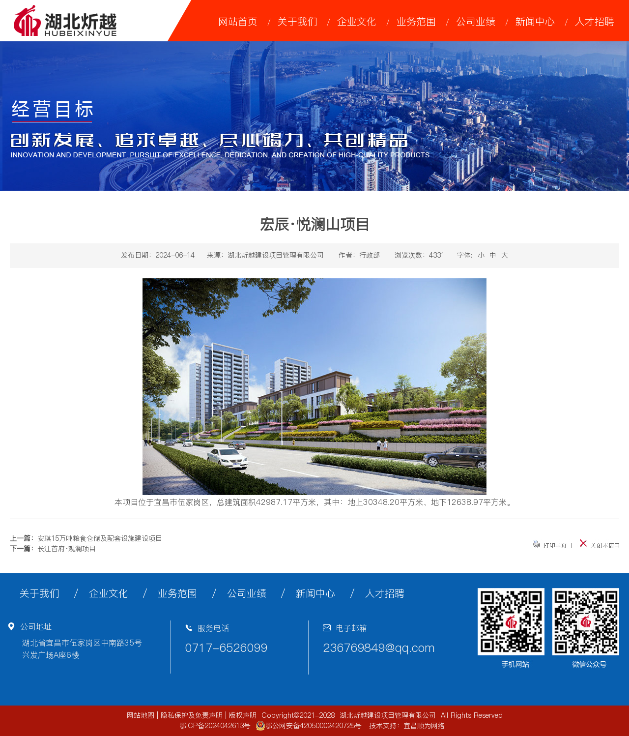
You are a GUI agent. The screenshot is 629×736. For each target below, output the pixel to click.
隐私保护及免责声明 (192, 715)
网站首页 (237, 22)
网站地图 (140, 715)
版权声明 (243, 715)
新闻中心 (535, 22)
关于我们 (297, 22)
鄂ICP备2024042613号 (215, 726)
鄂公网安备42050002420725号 (309, 726)
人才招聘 (594, 22)
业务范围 (416, 22)
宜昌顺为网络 (424, 726)
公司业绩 (475, 22)
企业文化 (356, 22)
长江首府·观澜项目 (66, 549)
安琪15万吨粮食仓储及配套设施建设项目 (99, 538)
